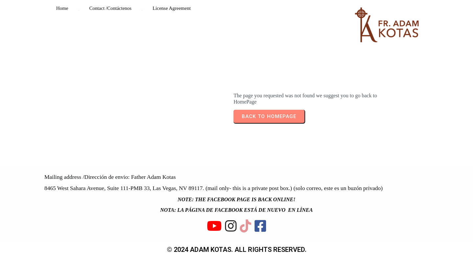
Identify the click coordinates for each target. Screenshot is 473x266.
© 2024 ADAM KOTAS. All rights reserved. (236, 249)
